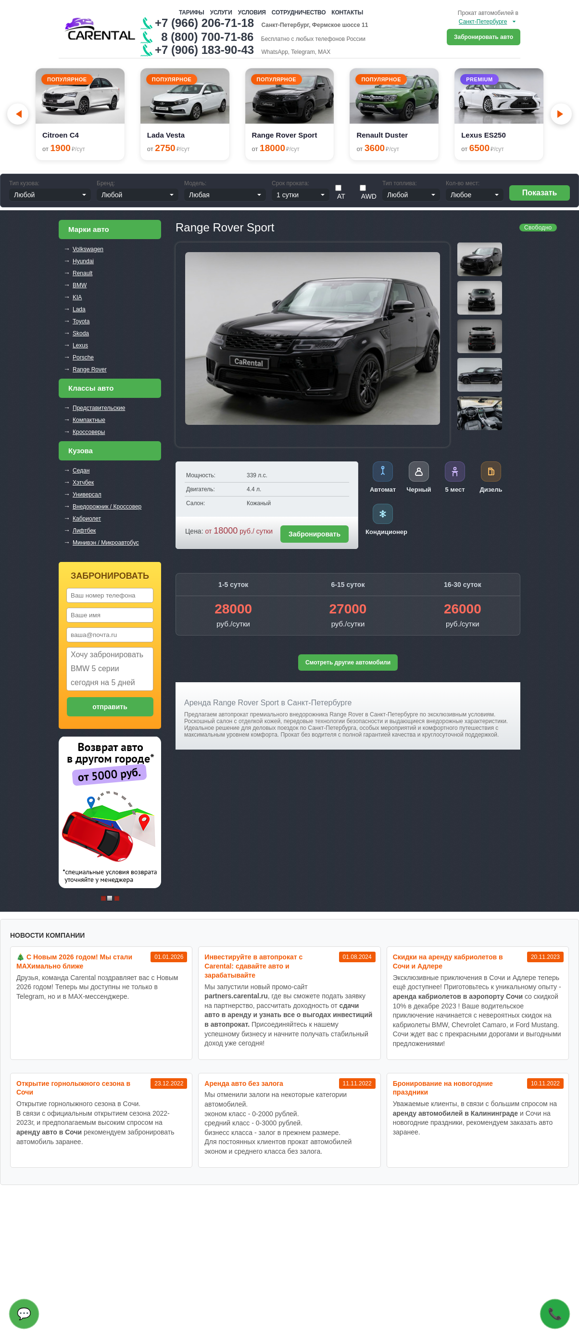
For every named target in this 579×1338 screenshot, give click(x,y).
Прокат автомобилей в (488, 13)
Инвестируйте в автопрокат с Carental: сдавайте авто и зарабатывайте (253, 966)
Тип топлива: (399, 183)
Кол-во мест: (462, 183)
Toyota (81, 321)
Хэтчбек (83, 482)
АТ (340, 192)
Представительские (99, 408)
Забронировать (314, 534)
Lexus (80, 345)
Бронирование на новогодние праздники (443, 1088)
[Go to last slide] (17, 114)
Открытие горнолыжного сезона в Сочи (73, 1088)
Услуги (221, 12)
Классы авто (90, 388)
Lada (79, 309)
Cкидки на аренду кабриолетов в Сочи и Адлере (448, 961)
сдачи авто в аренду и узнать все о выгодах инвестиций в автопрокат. (288, 1015)
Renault (82, 273)
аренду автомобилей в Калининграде (455, 1113)
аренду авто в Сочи (49, 1132)
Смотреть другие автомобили (347, 662)
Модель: (195, 183)
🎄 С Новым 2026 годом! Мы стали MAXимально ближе (74, 961)
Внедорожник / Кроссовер (107, 506)
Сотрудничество (299, 12)
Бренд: (106, 183)
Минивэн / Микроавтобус (106, 542)
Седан (81, 470)
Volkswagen (88, 249)
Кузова (80, 450)
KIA (77, 297)
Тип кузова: (24, 183)
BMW (80, 285)
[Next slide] (561, 114)
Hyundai (83, 261)
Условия (252, 12)
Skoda (81, 333)
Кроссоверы (89, 432)
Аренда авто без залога (243, 1083)
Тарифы (191, 12)
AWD (368, 192)
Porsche (83, 357)
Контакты (347, 12)
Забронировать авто (483, 37)
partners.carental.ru (236, 996)
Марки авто (88, 229)
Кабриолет (87, 518)
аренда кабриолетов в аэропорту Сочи (458, 996)
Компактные (89, 420)
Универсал (87, 494)
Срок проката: (290, 183)
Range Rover (90, 369)
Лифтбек (84, 530)
